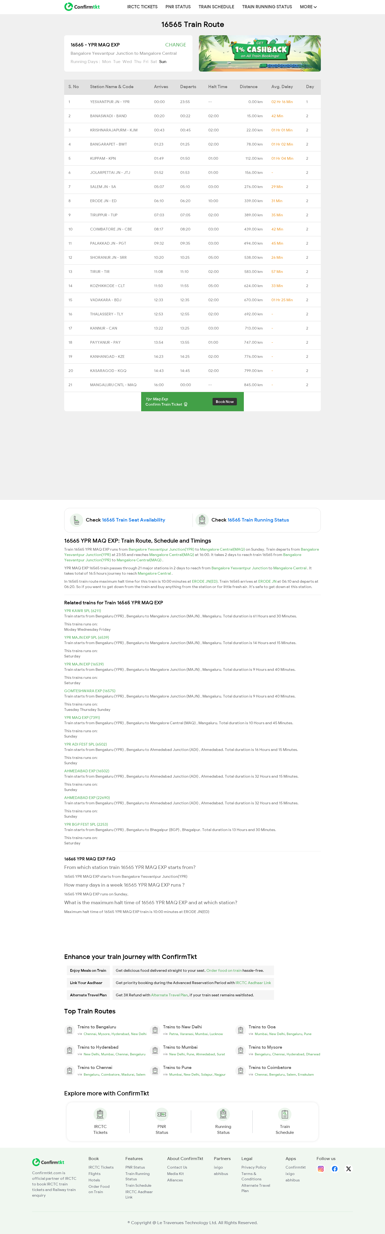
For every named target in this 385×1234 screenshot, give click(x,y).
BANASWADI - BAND (108, 116)
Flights (94, 1174)
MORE (308, 7)
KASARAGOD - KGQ (108, 371)
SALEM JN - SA (103, 187)
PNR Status (178, 7)
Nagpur (220, 1074)
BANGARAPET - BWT (108, 144)
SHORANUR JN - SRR (108, 257)
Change (175, 45)
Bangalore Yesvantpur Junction (239, 568)
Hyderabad (120, 1034)
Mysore (104, 1034)
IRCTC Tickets (142, 7)
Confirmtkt (296, 1167)
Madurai (127, 1074)
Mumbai (201, 1034)
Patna (173, 1034)
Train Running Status (267, 7)
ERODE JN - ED (103, 201)
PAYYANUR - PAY (105, 342)
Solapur (207, 1074)
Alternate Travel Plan (169, 995)
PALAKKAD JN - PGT (108, 243)
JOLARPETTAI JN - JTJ (110, 172)
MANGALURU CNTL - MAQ (113, 385)
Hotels (94, 1180)
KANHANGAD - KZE (107, 356)
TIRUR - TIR (100, 271)
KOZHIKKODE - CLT (107, 286)
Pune (307, 1034)
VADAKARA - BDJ (105, 300)
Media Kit (175, 1174)
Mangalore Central (290, 568)
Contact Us (177, 1167)
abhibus (221, 1174)
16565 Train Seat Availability (133, 520)
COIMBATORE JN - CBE (111, 229)
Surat (221, 1054)
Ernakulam (306, 1074)
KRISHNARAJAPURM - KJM (113, 130)
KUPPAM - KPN (103, 158)
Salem (140, 1074)
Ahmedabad (205, 1054)
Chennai (90, 1034)
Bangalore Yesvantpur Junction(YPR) (162, 549)
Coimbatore (110, 1074)
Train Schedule (216, 7)
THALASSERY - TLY (106, 314)
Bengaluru (294, 1034)
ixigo (218, 1167)
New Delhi (139, 1034)
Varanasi (186, 1034)
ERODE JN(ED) (205, 581)
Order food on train (224, 970)
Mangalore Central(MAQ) (223, 549)
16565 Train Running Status (258, 520)
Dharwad (313, 1054)
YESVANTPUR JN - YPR (110, 102)
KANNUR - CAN (103, 328)
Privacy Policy (253, 1167)
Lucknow (216, 1034)
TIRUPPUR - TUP (103, 215)
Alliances (175, 1180)
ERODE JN (267, 581)
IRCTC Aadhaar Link (253, 983)
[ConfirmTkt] (48, 1162)
